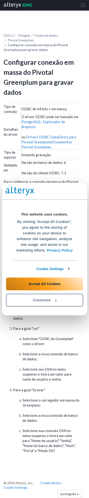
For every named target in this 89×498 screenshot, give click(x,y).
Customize (44, 300)
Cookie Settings (50, 269)
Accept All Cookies (44, 284)
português (70, 494)
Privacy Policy (60, 250)
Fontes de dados (46, 35)
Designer (24, 35)
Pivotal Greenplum (21, 40)
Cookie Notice (50, 483)
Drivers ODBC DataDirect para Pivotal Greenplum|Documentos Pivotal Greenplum (48, 142)
